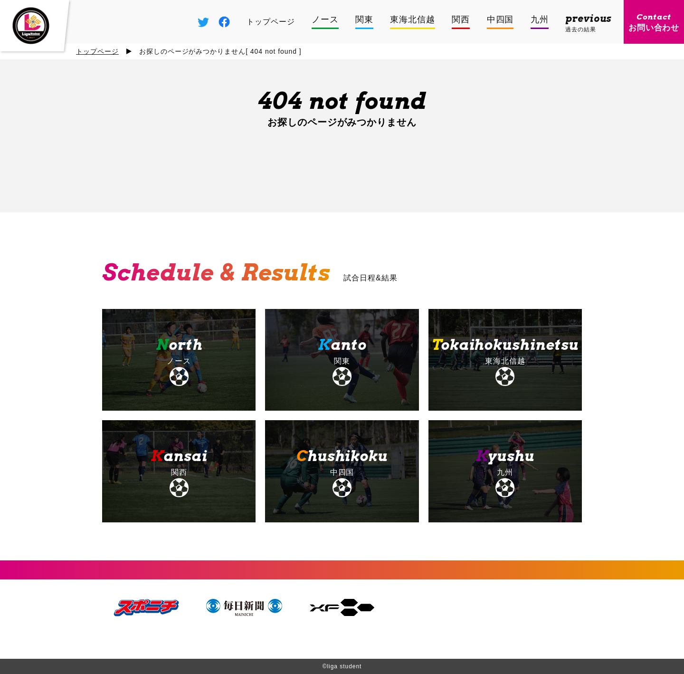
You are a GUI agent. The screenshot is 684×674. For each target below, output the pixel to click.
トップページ (97, 51)
